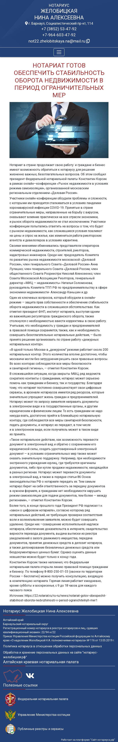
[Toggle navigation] (59, 52)
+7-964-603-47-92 (59, 35)
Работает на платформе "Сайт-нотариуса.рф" (88, 739)
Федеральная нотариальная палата (36, 699)
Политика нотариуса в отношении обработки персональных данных (52, 646)
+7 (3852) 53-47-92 (59, 29)
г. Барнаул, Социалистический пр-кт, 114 (59, 23)
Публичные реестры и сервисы (34, 729)
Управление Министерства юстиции (37, 715)
